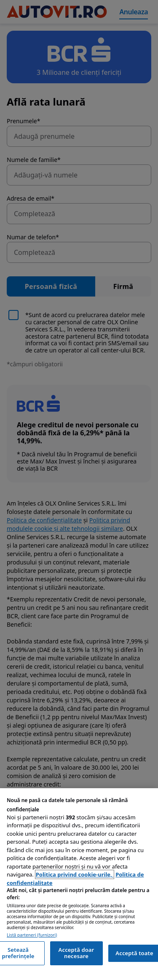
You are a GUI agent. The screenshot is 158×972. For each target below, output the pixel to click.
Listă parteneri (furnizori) (32, 935)
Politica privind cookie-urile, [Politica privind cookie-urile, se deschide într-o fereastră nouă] (74, 874)
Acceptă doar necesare (76, 953)
